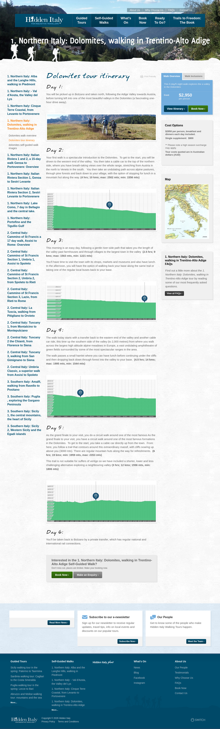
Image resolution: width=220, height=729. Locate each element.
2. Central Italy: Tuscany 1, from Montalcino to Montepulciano (23, 326)
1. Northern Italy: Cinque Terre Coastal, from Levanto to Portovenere (24, 109)
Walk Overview (171, 76)
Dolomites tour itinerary (22, 140)
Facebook (139, 677)
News (137, 667)
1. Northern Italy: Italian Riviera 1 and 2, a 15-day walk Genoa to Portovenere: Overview (24, 160)
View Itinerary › (176, 108)
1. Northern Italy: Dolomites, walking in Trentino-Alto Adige (22, 124)
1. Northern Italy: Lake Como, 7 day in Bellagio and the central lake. (23, 207)
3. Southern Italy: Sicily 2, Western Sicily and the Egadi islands (24, 430)
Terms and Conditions (68, 721)
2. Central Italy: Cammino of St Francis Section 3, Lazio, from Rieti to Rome (23, 295)
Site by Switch (198, 720)
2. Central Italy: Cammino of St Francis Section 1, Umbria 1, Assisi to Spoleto (23, 257)
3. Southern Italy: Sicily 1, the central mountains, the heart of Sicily (24, 415)
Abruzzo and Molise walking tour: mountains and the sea (26, 696)
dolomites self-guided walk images (23, 146)
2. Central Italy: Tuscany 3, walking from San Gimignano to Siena (23, 356)
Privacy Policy (48, 721)
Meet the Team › (196, 641)
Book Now (180, 688)
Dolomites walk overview (22, 135)
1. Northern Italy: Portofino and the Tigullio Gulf (19, 222)
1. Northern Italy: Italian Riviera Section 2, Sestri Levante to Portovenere (23, 192)
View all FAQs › (174, 293)
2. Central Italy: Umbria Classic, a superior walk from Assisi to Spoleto (23, 370)
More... (14, 702)
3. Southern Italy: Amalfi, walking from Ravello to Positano (24, 385)
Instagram (139, 682)
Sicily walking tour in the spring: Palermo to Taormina (26, 669)
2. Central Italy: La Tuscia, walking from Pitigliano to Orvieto (21, 311)
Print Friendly (148, 76)
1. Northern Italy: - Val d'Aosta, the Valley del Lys (22, 95)
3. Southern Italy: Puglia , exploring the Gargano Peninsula (23, 400)
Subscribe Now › (127, 641)
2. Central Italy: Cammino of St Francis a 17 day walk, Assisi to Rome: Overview (24, 238)
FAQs (171, 10)
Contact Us (186, 10)
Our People (181, 667)
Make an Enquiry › (88, 574)
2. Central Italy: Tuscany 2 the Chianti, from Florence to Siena (23, 341)
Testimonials (182, 672)
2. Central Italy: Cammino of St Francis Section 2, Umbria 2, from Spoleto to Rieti (23, 276)
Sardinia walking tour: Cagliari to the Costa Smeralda (27, 678)
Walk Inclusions (194, 76)
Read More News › (58, 622)
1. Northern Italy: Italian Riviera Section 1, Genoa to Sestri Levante (24, 177)
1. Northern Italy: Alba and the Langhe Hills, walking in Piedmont (22, 80)
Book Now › (62, 574)
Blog (136, 672)
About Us (135, 10)
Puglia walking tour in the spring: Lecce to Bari (25, 687)
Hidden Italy (43, 20)
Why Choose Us (154, 10)
